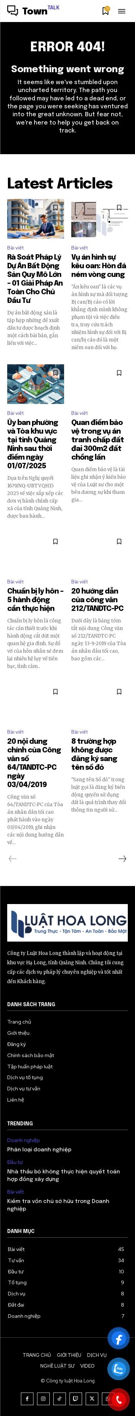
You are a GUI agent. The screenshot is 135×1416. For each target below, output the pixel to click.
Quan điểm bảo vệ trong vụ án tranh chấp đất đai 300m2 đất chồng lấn (97, 440)
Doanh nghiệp (23, 1140)
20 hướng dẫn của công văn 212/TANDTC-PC (97, 600)
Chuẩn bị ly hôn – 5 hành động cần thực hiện (35, 600)
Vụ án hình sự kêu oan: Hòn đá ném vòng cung (98, 266)
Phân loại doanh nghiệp (39, 1150)
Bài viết (15, 248)
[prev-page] (12, 858)
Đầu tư (15, 1162)
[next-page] (122, 858)
